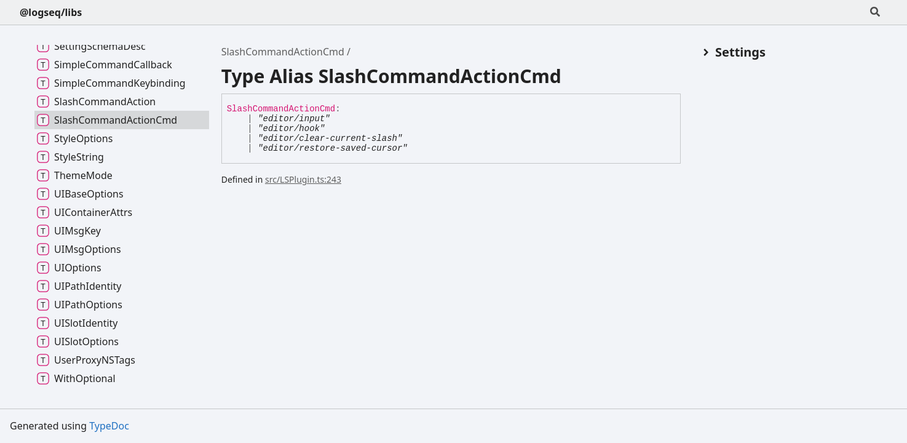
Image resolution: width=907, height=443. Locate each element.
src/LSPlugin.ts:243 (303, 179)
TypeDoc (109, 426)
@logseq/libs (51, 12)
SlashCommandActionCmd (282, 51)
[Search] (875, 12)
